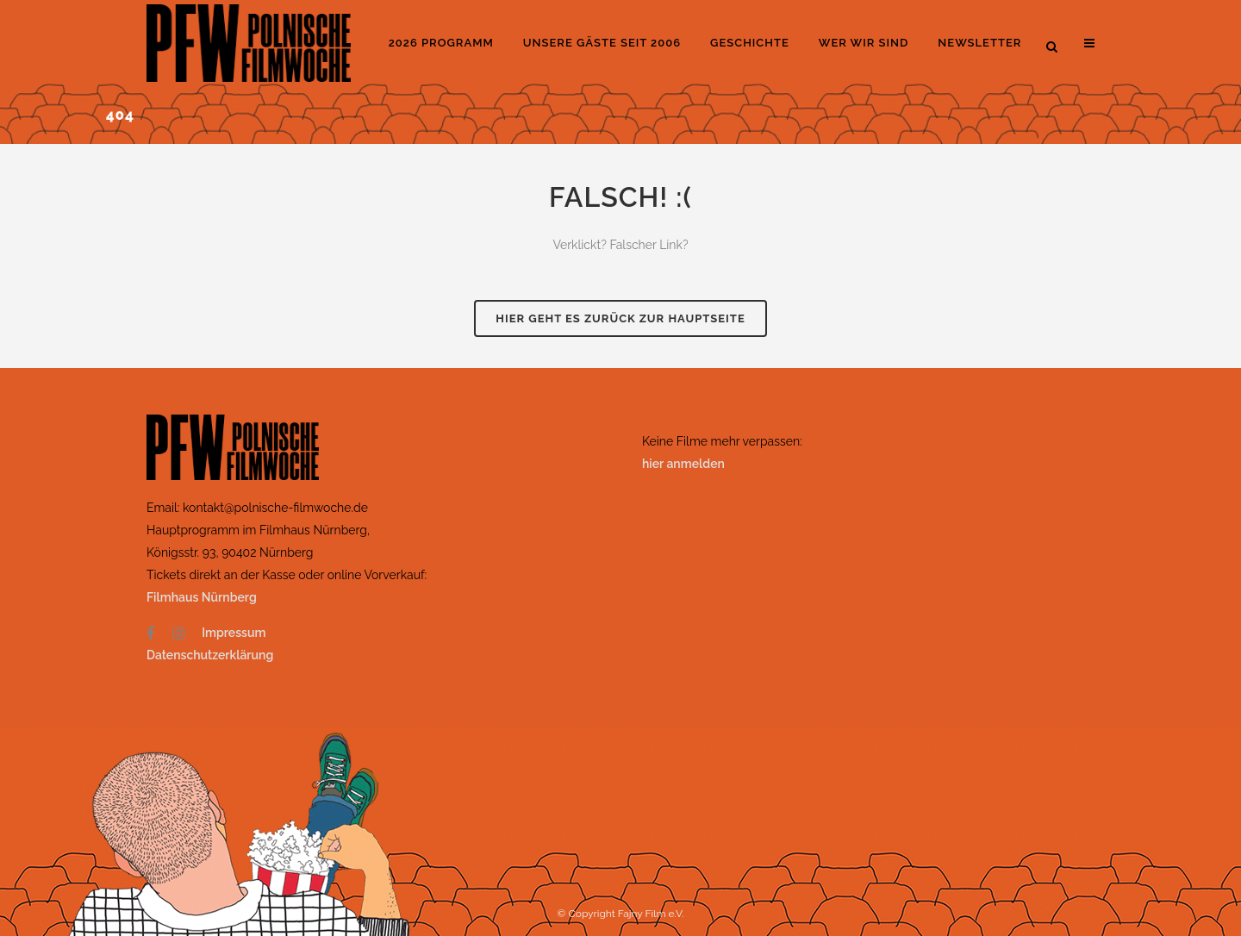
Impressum (233, 633)
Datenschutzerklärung (210, 655)
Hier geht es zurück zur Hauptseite (620, 318)
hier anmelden (683, 464)
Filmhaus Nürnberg (202, 597)
